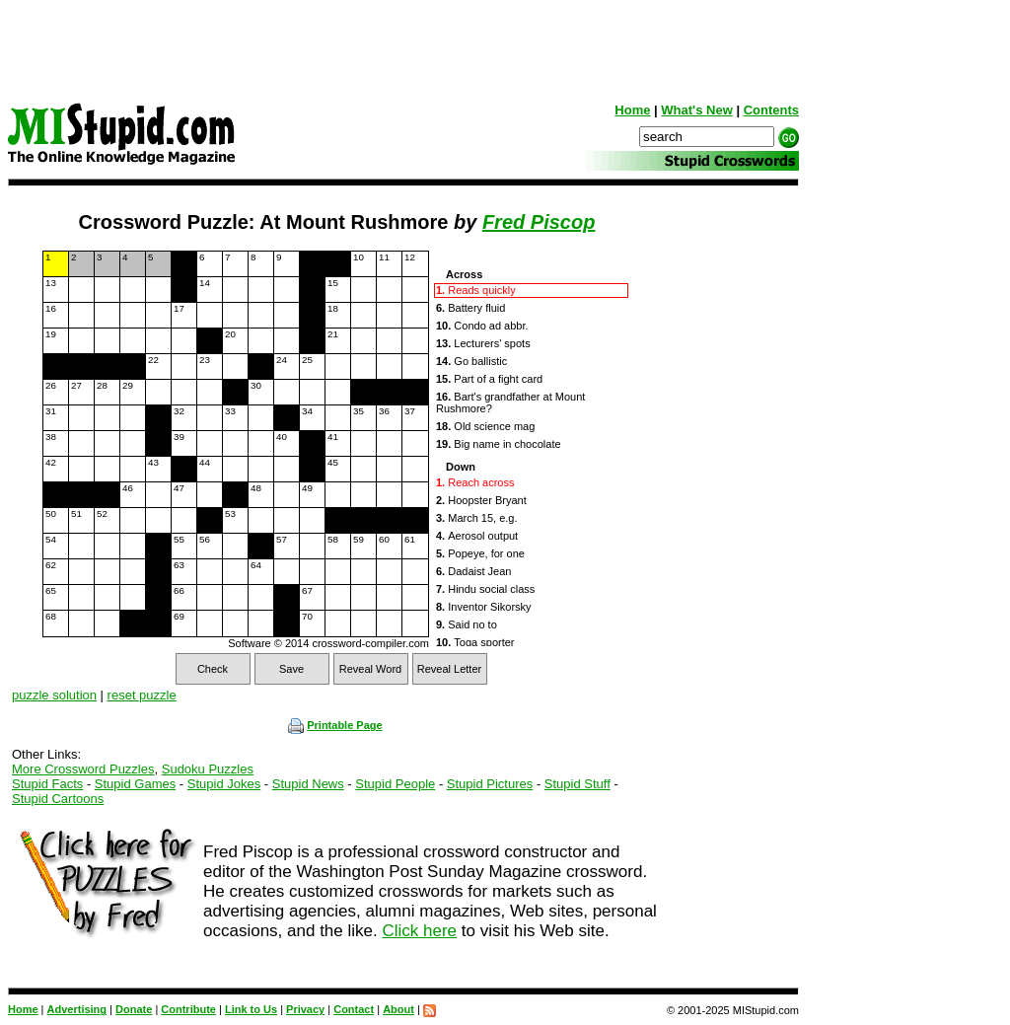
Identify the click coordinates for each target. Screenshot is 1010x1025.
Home (632, 110)
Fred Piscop (538, 222)
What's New (696, 110)
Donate (133, 1009)
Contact (353, 1009)
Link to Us (251, 1009)
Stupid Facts (47, 783)
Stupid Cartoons (58, 798)
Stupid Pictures (490, 783)
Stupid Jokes (223, 783)
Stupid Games (135, 783)
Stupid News (308, 783)
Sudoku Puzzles (207, 769)
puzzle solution (54, 695)
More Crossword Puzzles (83, 769)
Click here (419, 930)
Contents (771, 110)
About (398, 1009)
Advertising (77, 1009)
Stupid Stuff (577, 783)
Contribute (188, 1009)
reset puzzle (142, 695)
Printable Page (335, 725)
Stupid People (395, 783)
